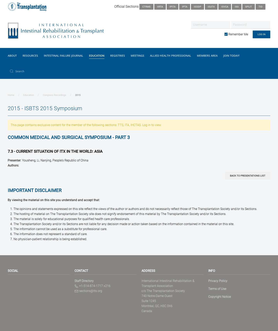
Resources (30, 55)
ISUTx (211, 6)
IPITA (172, 6)
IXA (237, 6)
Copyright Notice (219, 297)
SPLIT (248, 6)
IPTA (184, 6)
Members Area (207, 55)
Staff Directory (84, 281)
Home (11, 95)
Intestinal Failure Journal (63, 55)
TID (261, 6)
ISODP (197, 6)
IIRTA (160, 6)
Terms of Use (217, 289)
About (12, 55)
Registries (117, 55)
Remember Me (236, 34)
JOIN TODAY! (231, 55)
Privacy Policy (217, 281)
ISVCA (224, 6)
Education (96, 55)
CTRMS (146, 6)
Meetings (137, 55)
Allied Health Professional (170, 55)
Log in (261, 34)
